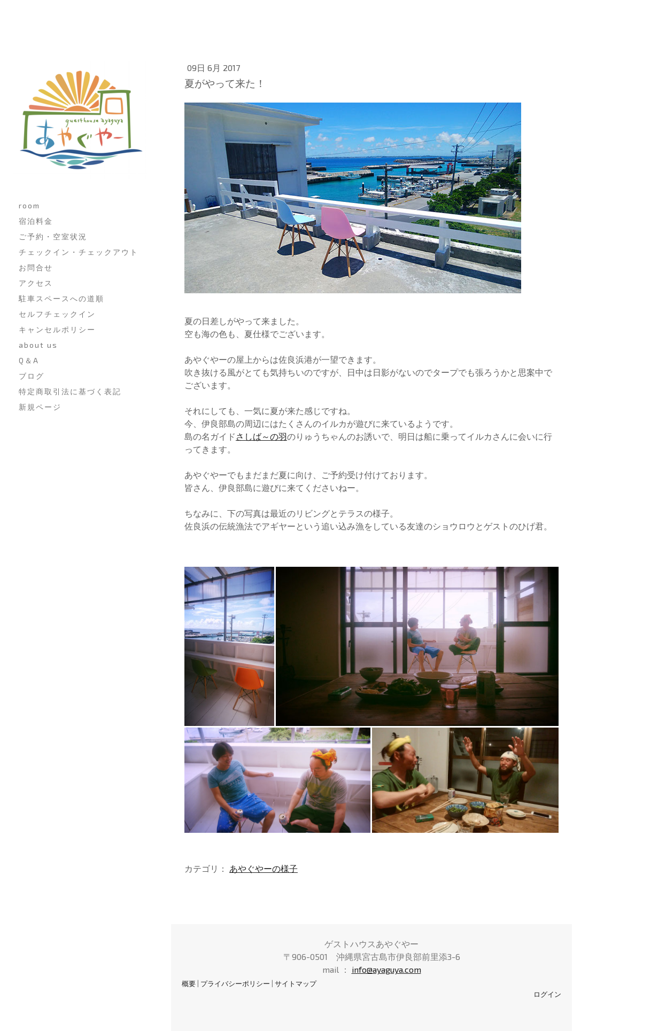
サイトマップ (295, 983)
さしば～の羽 (261, 436)
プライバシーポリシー (235, 983)
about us (38, 344)
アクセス (36, 282)
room (29, 205)
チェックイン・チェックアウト (78, 251)
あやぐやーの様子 (263, 868)
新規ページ (40, 406)
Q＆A (29, 360)
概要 (189, 983)
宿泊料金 (36, 220)
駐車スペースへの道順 (61, 298)
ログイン (547, 994)
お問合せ (36, 267)
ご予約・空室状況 (53, 236)
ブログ (31, 375)
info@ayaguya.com (386, 969)
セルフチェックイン (57, 313)
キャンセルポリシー (57, 329)
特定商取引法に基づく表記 (70, 391)
